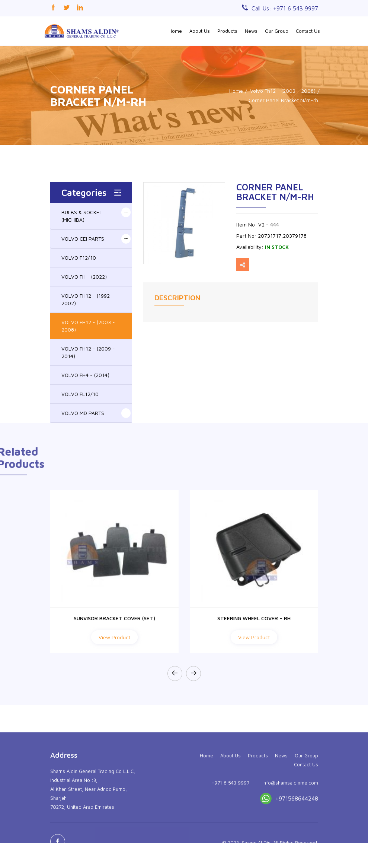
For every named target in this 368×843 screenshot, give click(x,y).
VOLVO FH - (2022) (84, 276)
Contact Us (308, 31)
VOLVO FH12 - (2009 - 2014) (88, 352)
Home (175, 31)
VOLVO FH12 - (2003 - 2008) (88, 326)
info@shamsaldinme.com (290, 822)
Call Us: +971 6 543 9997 (285, 8)
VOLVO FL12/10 (80, 394)
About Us (199, 31)
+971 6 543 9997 (230, 822)
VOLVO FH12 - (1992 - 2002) (87, 299)
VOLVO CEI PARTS (82, 238)
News (251, 31)
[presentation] (174, 673)
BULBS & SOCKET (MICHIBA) (81, 216)
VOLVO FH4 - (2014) (85, 375)
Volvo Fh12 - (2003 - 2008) (283, 91)
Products (227, 31)
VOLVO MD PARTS (82, 413)
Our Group (276, 31)
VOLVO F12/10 (78, 257)
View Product (114, 637)
